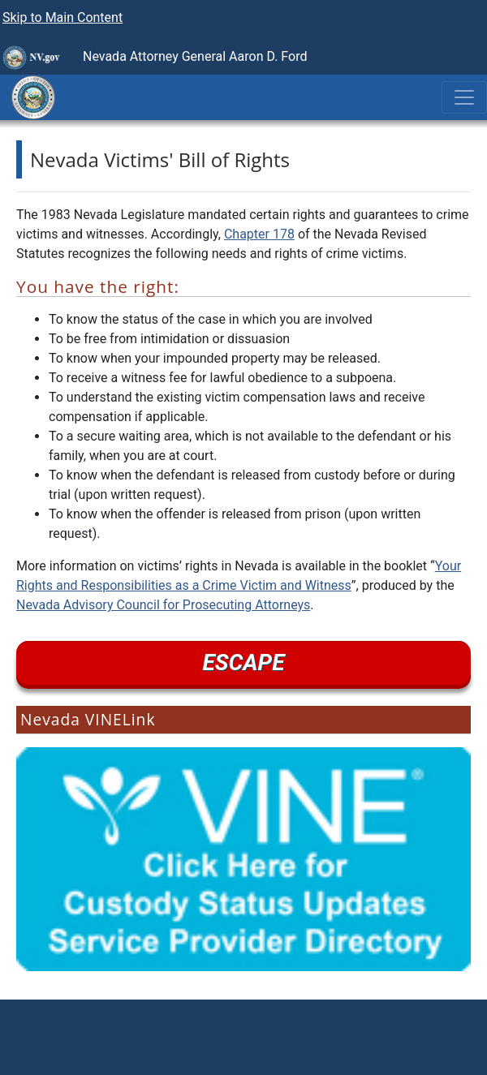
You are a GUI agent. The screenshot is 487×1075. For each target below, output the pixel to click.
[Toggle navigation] (464, 97)
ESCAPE (244, 662)
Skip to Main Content (62, 17)
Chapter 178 (259, 234)
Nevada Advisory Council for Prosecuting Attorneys (163, 605)
